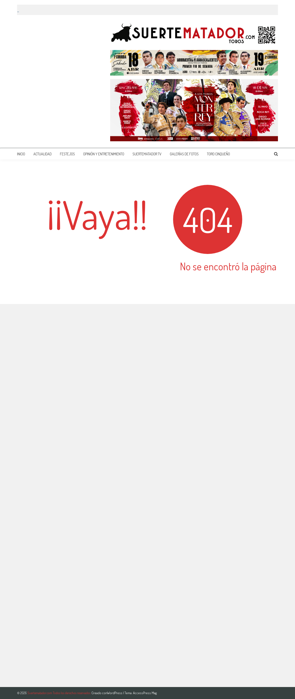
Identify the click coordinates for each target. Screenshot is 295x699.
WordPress (115, 693)
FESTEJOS (67, 154)
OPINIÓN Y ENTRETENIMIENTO (103, 154)
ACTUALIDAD (42, 154)
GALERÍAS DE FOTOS (184, 154)
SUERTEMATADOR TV (147, 154)
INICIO (21, 154)
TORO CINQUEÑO (218, 154)
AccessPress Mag (145, 693)
